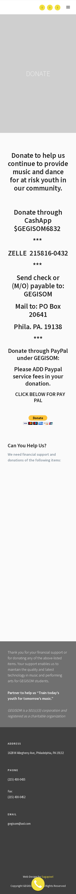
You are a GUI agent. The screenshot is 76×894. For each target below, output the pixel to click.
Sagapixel (47, 876)
